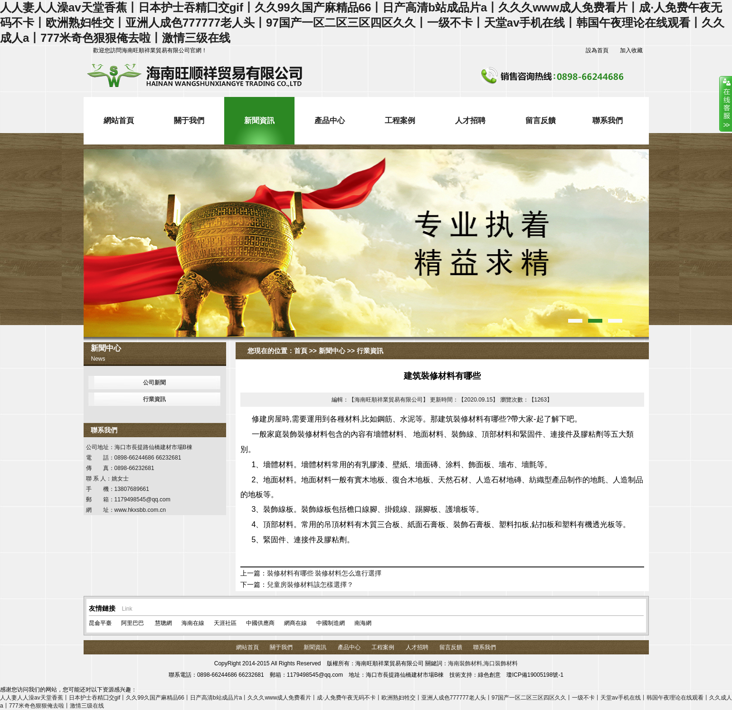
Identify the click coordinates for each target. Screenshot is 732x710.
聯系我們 (607, 120)
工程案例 (400, 120)
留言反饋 (540, 120)
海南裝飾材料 (465, 663)
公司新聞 (154, 382)
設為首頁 (597, 50)
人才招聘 (470, 120)
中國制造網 (330, 623)
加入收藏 (631, 50)
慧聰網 (162, 623)
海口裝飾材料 (501, 663)
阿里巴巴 (132, 623)
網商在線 (295, 623)
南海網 (362, 623)
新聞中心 (332, 351)
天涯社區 (225, 623)
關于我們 (189, 120)
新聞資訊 (259, 120)
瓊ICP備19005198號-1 (534, 675)
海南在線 (192, 623)
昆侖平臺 (100, 623)
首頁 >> (305, 351)
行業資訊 (154, 399)
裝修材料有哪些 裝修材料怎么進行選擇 (324, 573)
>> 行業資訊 (364, 351)
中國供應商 (260, 623)
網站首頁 (119, 120)
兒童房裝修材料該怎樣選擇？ (310, 584)
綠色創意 (489, 675)
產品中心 (329, 120)
